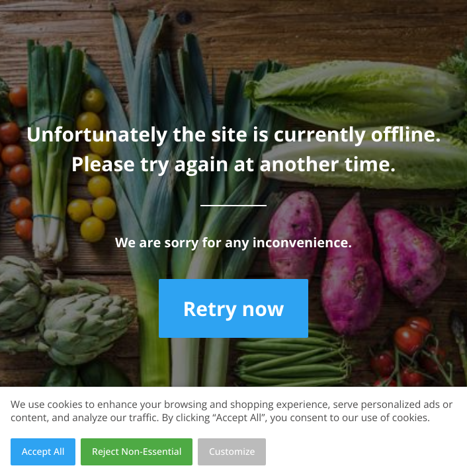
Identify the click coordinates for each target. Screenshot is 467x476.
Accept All (43, 452)
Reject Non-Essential (136, 452)
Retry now (233, 308)
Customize (232, 452)
